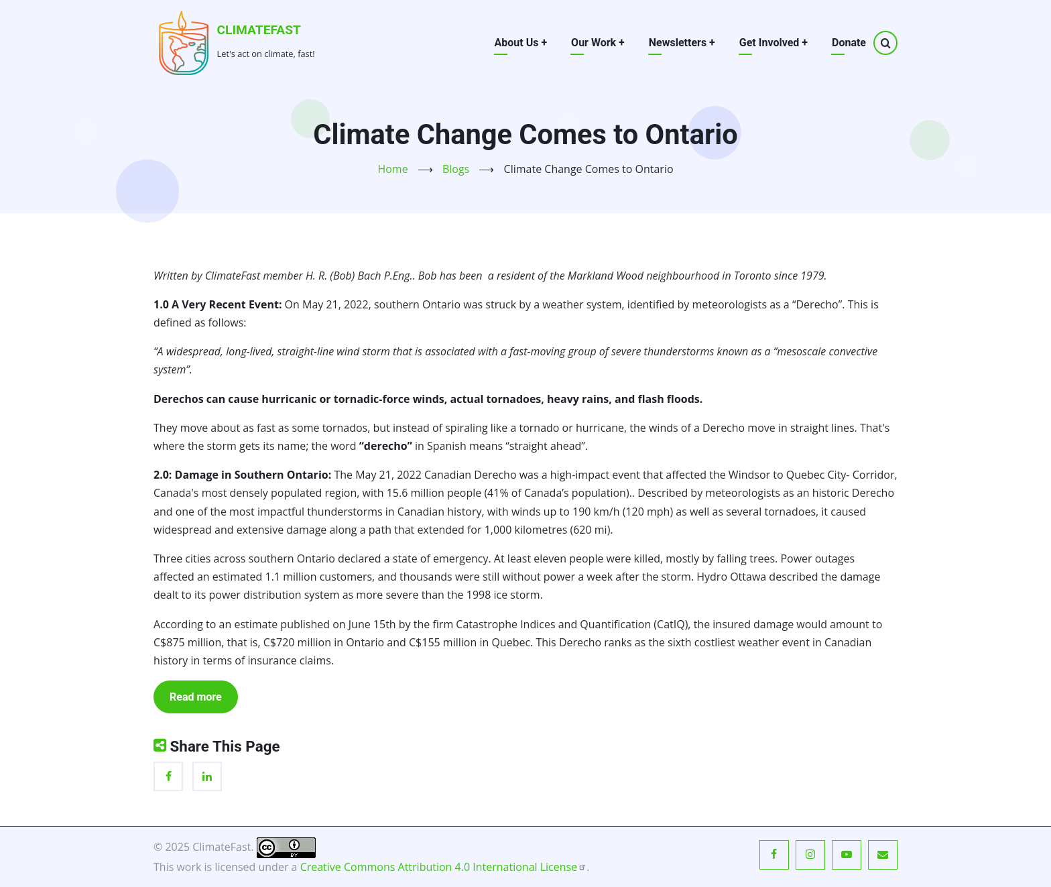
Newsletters (682, 42)
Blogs (455, 169)
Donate (849, 42)
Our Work (598, 42)
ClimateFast (259, 30)
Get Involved (773, 42)
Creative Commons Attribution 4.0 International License (443, 867)
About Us (521, 42)
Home (392, 169)
